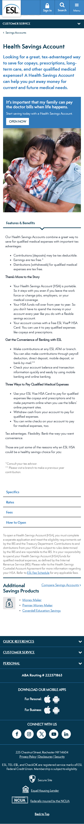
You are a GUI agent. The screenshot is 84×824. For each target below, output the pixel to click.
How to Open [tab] (16, 522)
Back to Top (42, 814)
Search (62, 10)
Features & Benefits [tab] (20, 223)
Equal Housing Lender (45, 790)
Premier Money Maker (37, 605)
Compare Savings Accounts (60, 585)
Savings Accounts (16, 32)
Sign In (47, 10)
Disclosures (45, 756)
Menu (76, 10)
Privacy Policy (28, 756)
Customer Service (19, 652)
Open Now (17, 121)
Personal (11, 663)
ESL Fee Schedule (38, 573)
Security (59, 756)
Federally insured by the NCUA (50, 801)
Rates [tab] (10, 502)
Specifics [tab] (12, 492)
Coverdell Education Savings (41, 610)
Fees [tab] (9, 512)
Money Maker (31, 600)
